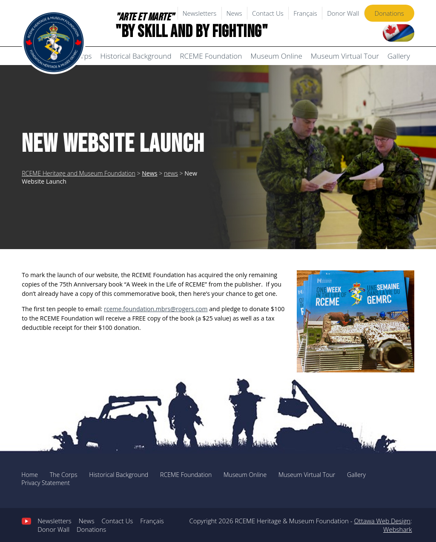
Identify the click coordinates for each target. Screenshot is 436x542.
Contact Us (268, 13)
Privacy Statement (45, 483)
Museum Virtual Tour (345, 56)
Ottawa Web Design (382, 520)
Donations (389, 13)
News (234, 13)
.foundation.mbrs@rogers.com (156, 309)
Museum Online (276, 56)
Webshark (397, 529)
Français (305, 13)
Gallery (398, 56)
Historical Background (135, 56)
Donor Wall (343, 13)
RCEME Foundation (211, 56)
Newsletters (200, 13)
